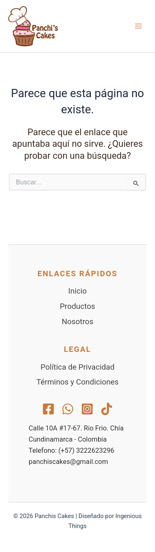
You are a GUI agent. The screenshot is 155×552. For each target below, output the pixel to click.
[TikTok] (106, 408)
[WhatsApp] (67, 408)
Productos (77, 306)
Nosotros (77, 321)
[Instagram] (87, 408)
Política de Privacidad (77, 367)
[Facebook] (48, 408)
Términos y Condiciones (77, 382)
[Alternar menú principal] (138, 26)
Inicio (77, 291)
